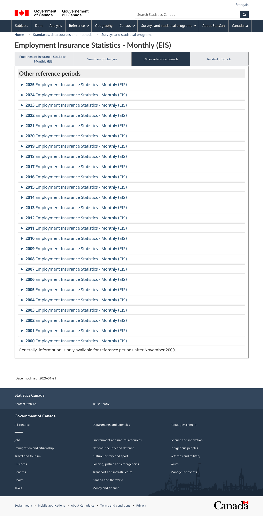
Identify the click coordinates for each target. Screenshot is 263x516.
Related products (219, 59)
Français (242, 4)
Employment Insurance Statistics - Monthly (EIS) (43, 59)
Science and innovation (187, 440)
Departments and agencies (111, 425)
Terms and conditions (115, 505)
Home (19, 34)
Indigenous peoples (184, 448)
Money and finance (106, 488)
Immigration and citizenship (34, 448)
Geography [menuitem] (104, 25)
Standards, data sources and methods (62, 34)
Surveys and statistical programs (126, 34)
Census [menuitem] (127, 25)
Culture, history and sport (110, 456)
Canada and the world (108, 480)
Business (21, 464)
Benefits (20, 472)
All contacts (22, 425)
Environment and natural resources (117, 440)
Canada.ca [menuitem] (240, 25)
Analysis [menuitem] (55, 25)
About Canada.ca (82, 505)
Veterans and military (185, 456)
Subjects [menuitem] (21, 25)
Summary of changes (102, 59)
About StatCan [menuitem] (213, 25)
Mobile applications (51, 505)
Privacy (141, 505)
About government (183, 425)
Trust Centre (101, 404)
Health (19, 480)
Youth (175, 464)
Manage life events (184, 472)
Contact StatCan (26, 404)
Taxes (18, 488)
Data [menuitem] (38, 25)
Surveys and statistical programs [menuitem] (168, 25)
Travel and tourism (28, 456)
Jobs (17, 440)
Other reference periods (161, 59)
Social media (23, 505)
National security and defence (113, 448)
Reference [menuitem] (79, 25)
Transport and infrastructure (112, 472)
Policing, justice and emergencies (116, 464)
